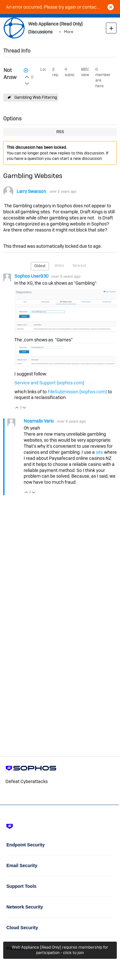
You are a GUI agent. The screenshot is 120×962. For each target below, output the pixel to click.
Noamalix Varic (39, 421)
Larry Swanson (31, 191)
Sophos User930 (32, 276)
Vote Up (17, 408)
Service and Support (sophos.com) (49, 383)
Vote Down (24, 408)
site (99, 452)
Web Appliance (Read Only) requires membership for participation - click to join (60, 949)
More (68, 31)
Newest (79, 265)
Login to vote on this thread (26, 76)
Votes (59, 265)
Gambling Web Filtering (35, 97)
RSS (60, 131)
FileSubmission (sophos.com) (77, 392)
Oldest (39, 265)
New (111, 28)
